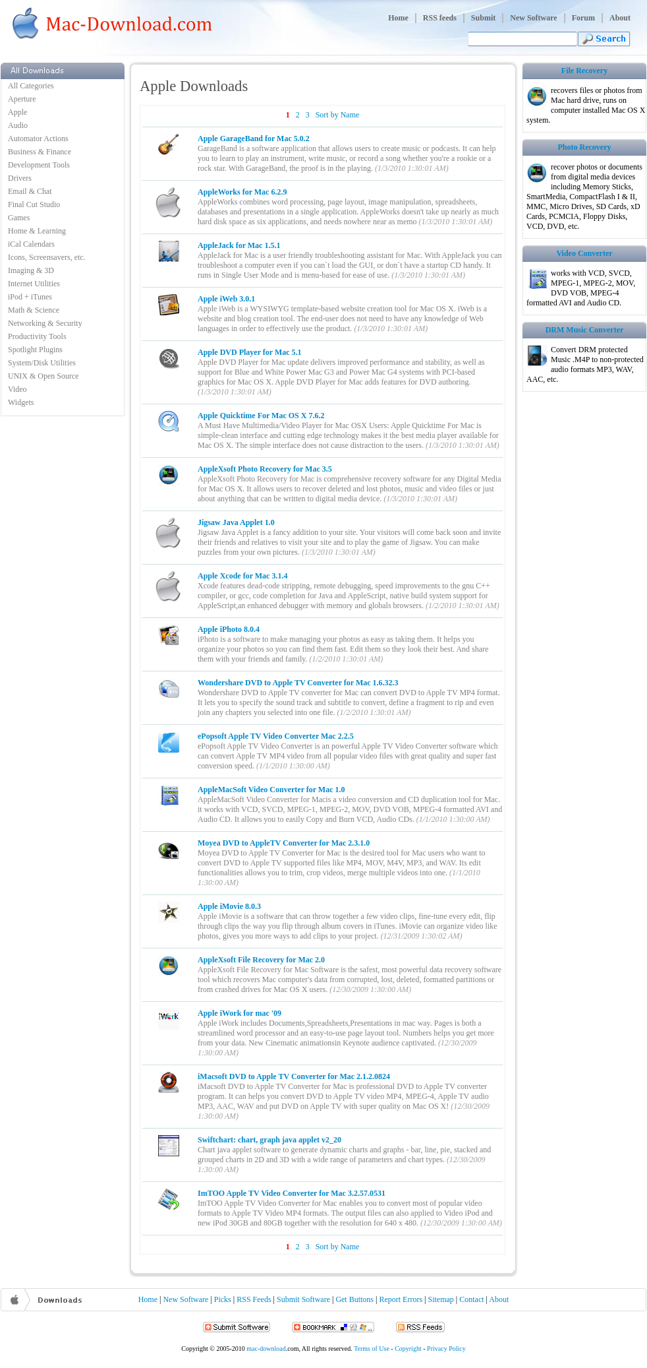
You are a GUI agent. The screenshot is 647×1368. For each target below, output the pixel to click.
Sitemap (441, 1299)
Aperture (22, 99)
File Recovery (584, 70)
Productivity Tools (37, 336)
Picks (222, 1299)
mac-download (265, 1348)
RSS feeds (440, 17)
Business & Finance (39, 151)
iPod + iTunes (30, 296)
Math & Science (33, 310)
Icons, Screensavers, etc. (47, 257)
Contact (471, 1299)
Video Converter (584, 253)
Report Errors (400, 1299)
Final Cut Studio (34, 204)
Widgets (21, 402)
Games (19, 217)
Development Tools (39, 165)
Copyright (408, 1348)
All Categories (31, 85)
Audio (18, 125)
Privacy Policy (446, 1348)
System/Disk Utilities (42, 362)
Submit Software (303, 1299)
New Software (533, 17)
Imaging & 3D (31, 270)
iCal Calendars (31, 244)
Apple (17, 112)
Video (17, 389)
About (620, 17)
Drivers (20, 178)
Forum (583, 17)
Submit (483, 17)
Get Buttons (354, 1299)
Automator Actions (38, 138)
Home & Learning (37, 230)
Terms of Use (371, 1348)
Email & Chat (30, 191)
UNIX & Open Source (43, 376)
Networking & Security (45, 323)
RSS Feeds (254, 1299)
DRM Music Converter (585, 329)
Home (398, 17)
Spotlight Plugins (35, 349)
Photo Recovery (584, 147)
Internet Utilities (34, 283)
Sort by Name (338, 114)
